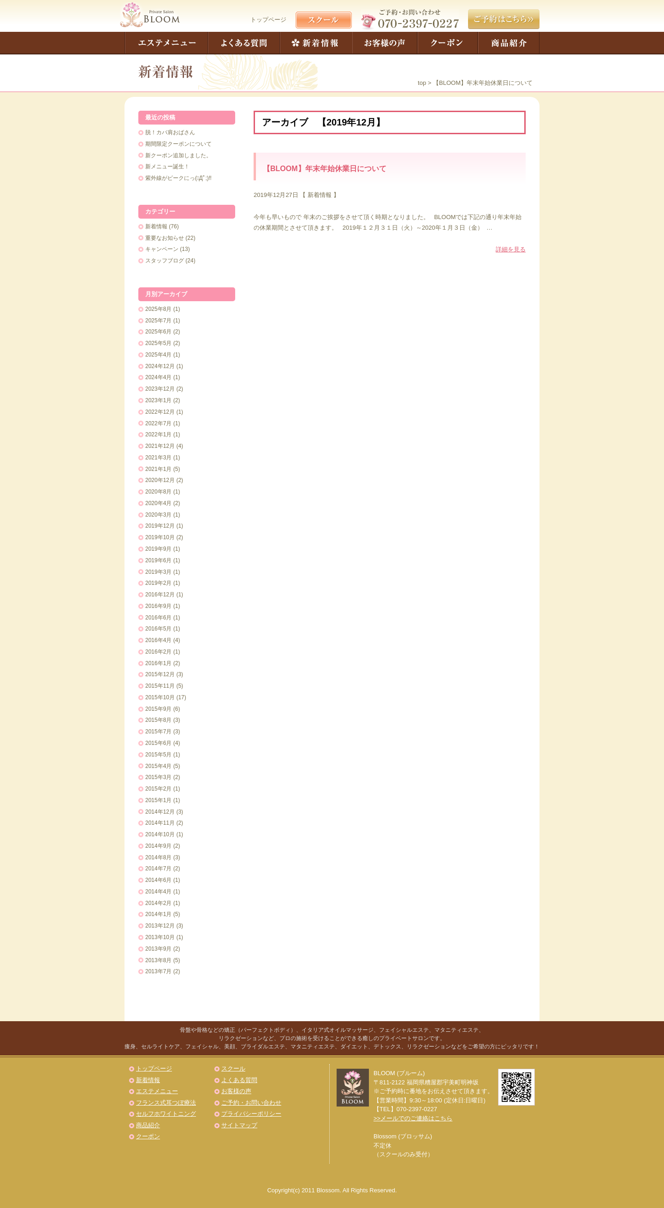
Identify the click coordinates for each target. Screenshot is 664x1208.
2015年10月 (160, 697)
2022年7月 (158, 423)
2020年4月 (158, 503)
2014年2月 (158, 903)
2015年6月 (158, 743)
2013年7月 (158, 971)
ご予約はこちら (504, 19)
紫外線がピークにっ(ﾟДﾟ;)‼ (178, 178)
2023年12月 (160, 389)
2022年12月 (160, 412)
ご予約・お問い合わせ (251, 1102)
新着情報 (316, 43)
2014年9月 (158, 846)
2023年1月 (158, 400)
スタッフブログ (164, 260)
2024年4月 (158, 377)
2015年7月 (158, 731)
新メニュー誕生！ (167, 166)
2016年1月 (158, 663)
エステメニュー (166, 43)
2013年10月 (160, 937)
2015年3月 (158, 777)
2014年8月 (158, 857)
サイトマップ (239, 1125)
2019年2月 (158, 583)
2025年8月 (158, 309)
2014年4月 (158, 891)
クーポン (448, 43)
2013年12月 (160, 925)
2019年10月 (160, 537)
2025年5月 (158, 343)
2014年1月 (158, 914)
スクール (233, 1068)
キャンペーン (161, 249)
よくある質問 (244, 43)
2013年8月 (158, 960)
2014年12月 (160, 812)
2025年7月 (158, 320)
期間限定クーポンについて (178, 144)
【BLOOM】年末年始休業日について (324, 169)
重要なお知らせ (164, 238)
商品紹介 (509, 43)
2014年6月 (158, 880)
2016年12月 (160, 594)
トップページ (268, 19)
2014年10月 (160, 834)
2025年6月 (158, 331)
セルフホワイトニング (166, 1113)
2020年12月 (160, 480)
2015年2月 (158, 788)
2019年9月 (158, 549)
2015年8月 (158, 720)
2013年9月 (158, 949)
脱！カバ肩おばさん (170, 132)
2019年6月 (158, 560)
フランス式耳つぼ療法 (166, 1102)
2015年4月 (158, 766)
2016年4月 (158, 640)
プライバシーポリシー (251, 1113)
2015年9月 (158, 709)
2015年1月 (158, 800)
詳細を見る (511, 249)
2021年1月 (158, 469)
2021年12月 (160, 446)
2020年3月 (158, 515)
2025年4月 (158, 354)
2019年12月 (160, 526)
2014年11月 (160, 823)
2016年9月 (158, 606)
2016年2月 (158, 652)
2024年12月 (160, 366)
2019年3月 (158, 572)
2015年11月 (160, 686)
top (422, 82)
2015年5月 (158, 754)
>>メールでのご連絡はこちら (413, 1118)
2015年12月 (160, 674)
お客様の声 (385, 43)
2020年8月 (158, 491)
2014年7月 (158, 868)
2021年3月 (158, 457)
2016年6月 (158, 617)
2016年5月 (158, 628)
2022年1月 (158, 434)
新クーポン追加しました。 (178, 155)
